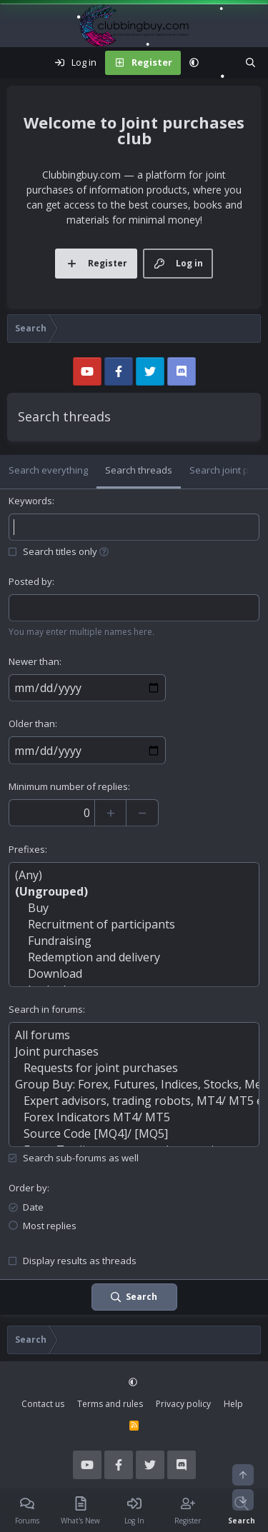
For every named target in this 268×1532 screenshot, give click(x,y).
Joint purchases (134, 1051)
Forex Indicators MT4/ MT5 (134, 1117)
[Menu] (18, 62)
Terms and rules (110, 1404)
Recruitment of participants (134, 924)
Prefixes (27, 849)
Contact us (42, 1404)
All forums (134, 1035)
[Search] (250, 63)
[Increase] (110, 812)
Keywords (30, 500)
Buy (134, 908)
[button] (194, 63)
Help (233, 1404)
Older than (32, 723)
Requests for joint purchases (134, 1068)
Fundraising (134, 941)
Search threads (138, 470)
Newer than (34, 661)
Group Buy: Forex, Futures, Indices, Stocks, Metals (134, 1084)
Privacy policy (183, 1404)
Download (134, 974)
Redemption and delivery (134, 957)
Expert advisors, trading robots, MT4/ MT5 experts (134, 1101)
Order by (28, 1187)
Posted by (30, 581)
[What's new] (222, 63)
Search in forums (46, 1009)
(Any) (134, 875)
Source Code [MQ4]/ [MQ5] (134, 1134)
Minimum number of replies (68, 786)
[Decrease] (142, 812)
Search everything (48, 470)
